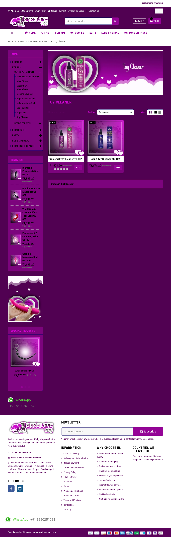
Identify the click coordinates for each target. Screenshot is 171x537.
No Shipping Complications (111, 499)
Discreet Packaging (108, 461)
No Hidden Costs (107, 494)
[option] (25, 360)
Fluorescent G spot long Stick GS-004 (30, 236)
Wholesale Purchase (73, 491)
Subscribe (148, 431)
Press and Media (71, 495)
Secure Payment (57, 11)
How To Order (76, 11)
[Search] (92, 21)
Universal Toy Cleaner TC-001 (65, 159)
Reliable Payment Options (111, 489)
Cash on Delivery (71, 453)
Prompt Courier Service (110, 485)
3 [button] (29, 387)
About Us (13, 11)
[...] (23, 446)
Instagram (20, 488)
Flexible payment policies (111, 475)
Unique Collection (107, 480)
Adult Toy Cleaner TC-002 (105, 159)
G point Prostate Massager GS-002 (31, 191)
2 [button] (25, 387)
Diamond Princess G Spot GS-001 (30, 171)
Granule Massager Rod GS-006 (30, 257)
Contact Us (92, 11)
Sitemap (67, 509)
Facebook (11, 488)
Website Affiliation (72, 500)
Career (66, 486)
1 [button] (22, 387)
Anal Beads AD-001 (25, 370)
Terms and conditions (73, 467)
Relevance (104, 112)
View (143, 112)
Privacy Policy (69, 472)
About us (67, 481)
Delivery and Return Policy (75, 458)
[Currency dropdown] (159, 11)
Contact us (68, 505)
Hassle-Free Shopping (109, 471)
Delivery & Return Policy (33, 11)
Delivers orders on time (110, 466)
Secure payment (71, 463)
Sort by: (92, 112)
